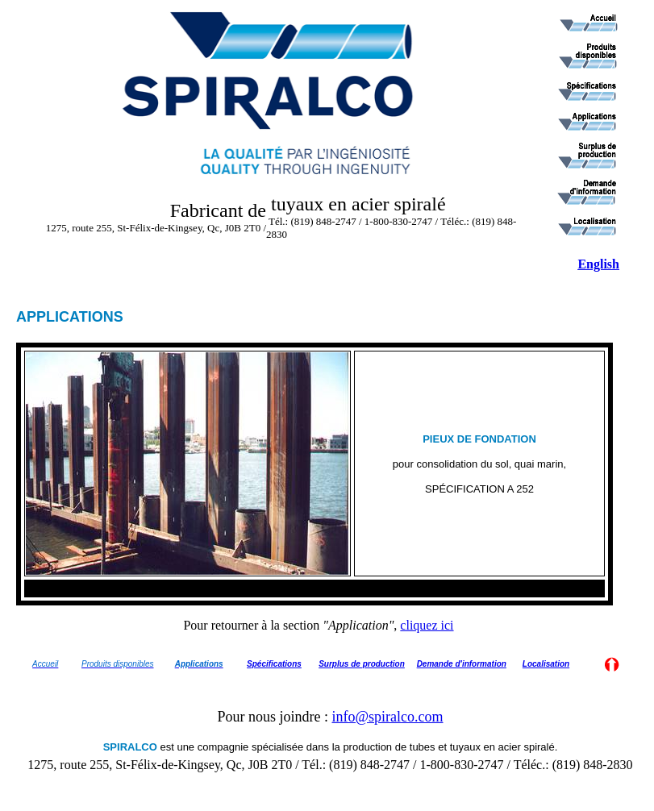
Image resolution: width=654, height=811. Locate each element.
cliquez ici (426, 625)
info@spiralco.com (387, 717)
